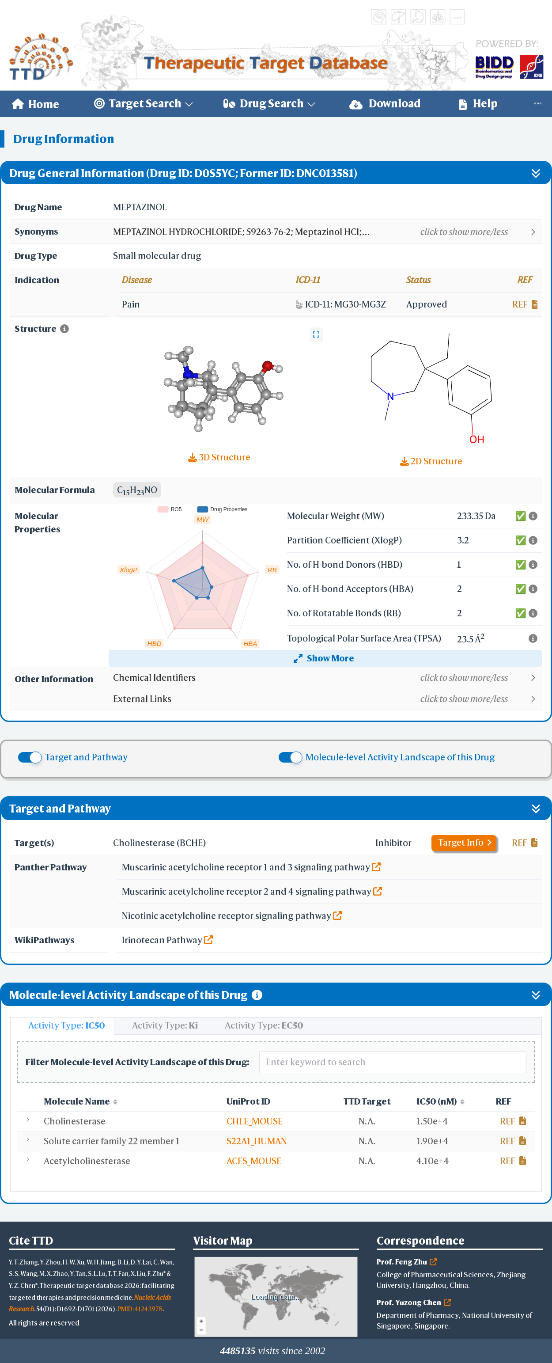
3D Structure (219, 457)
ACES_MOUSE (254, 1161)
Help (478, 103)
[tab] (62, 1026)
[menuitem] (35, 104)
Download (385, 103)
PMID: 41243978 (140, 1309)
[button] (327, 232)
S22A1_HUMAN (257, 1141)
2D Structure (431, 461)
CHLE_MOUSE (255, 1121)
